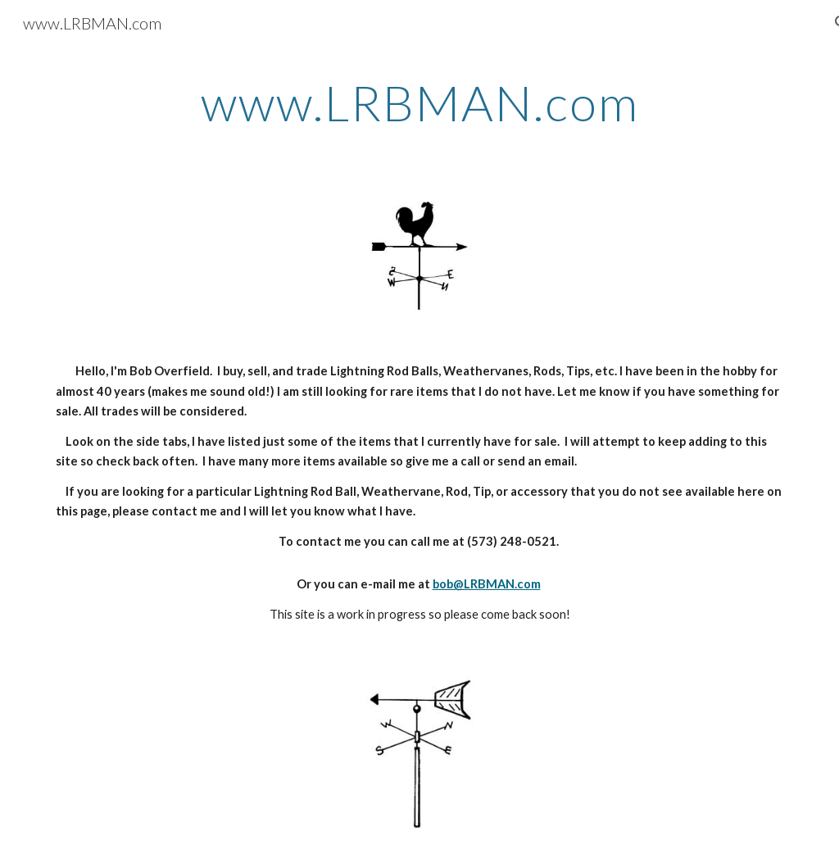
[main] (420, 102)
